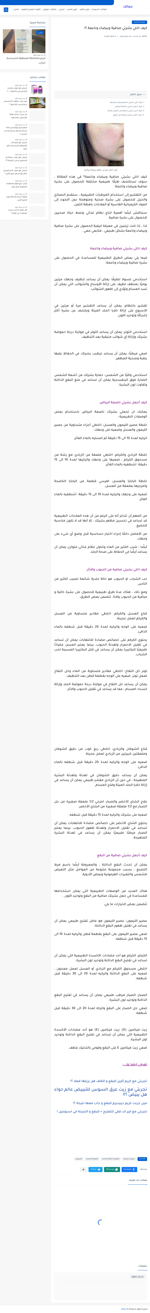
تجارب (16, 9)
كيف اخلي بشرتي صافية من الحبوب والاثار (124, 111)
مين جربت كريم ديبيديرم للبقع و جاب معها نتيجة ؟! (110, 1103)
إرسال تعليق (137, 1277)
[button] (129, 1169)
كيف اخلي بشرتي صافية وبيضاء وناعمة (126, 103)
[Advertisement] (100, 67)
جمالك (128, 7)
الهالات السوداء (99, 9)
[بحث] (6, 9)
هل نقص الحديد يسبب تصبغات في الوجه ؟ (17, 211)
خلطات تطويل (49, 9)
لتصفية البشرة (92, 1159)
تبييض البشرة (139, 22)
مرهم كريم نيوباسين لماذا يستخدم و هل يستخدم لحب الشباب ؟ (15, 131)
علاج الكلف (84, 9)
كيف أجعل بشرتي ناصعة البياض (128, 107)
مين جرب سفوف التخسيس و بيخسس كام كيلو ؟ (15, 103)
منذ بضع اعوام (38, 55)
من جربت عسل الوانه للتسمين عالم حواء (18, 116)
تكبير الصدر (72, 9)
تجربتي (62, 9)
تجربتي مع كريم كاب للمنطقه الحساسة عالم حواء (17, 146)
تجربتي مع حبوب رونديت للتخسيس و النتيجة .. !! (17, 89)
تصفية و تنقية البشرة (110, 1159)
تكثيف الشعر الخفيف (31, 9)
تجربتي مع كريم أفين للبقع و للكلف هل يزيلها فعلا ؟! (108, 1081)
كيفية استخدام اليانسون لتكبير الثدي (16, 198)
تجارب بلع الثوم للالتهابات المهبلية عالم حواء (16, 185)
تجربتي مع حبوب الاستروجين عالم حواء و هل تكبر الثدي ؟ (15, 172)
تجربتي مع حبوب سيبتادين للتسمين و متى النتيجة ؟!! (16, 159)
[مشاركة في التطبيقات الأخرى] (83, 1169)
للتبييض (78, 1159)
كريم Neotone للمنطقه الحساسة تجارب (26, 60)
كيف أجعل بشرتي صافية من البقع (127, 115)
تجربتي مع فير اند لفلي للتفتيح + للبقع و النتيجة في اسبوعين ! (102, 1112)
